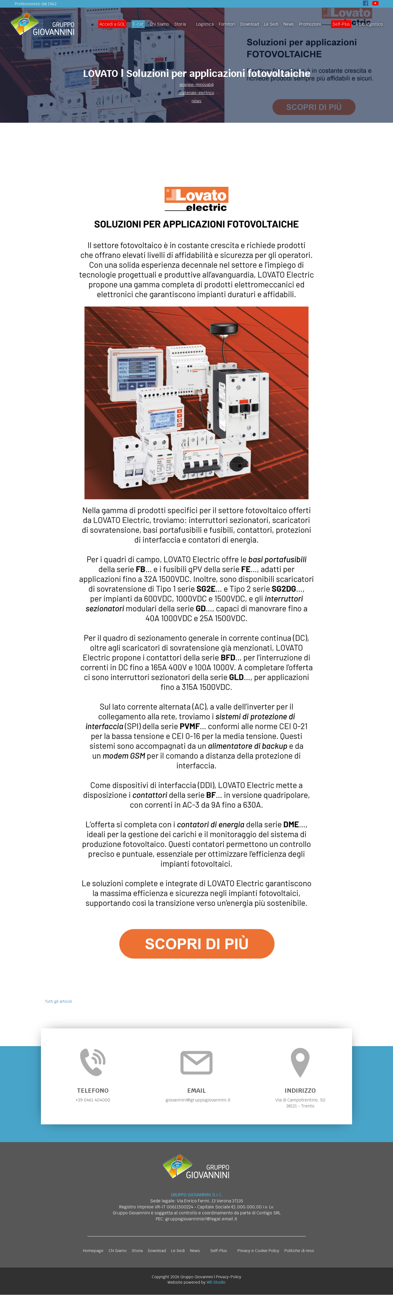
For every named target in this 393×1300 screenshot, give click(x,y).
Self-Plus (341, 24)
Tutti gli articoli (58, 1001)
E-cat (138, 24)
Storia (180, 24)
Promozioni (310, 24)
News (289, 24)
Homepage (93, 1255)
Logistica (205, 24)
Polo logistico (369, 24)
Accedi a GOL (112, 24)
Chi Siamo (159, 24)
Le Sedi (271, 24)
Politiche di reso (299, 1255)
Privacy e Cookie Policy (258, 1255)
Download (249, 24)
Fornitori (227, 24)
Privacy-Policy (228, 1282)
